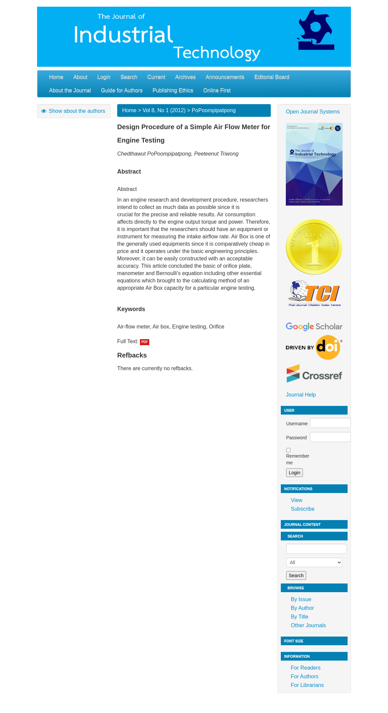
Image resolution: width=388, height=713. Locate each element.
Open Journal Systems (313, 111)
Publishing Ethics (173, 90)
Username (297, 423)
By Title (299, 617)
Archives (185, 77)
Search (129, 77)
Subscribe (303, 509)
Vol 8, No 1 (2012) (164, 110)
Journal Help (301, 395)
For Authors (305, 676)
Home (56, 77)
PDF (144, 342)
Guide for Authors (122, 90)
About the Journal (70, 90)
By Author (302, 608)
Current (156, 77)
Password (296, 437)
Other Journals (308, 625)
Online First (217, 90)
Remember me (297, 459)
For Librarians (307, 685)
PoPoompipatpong (214, 110)
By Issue (301, 599)
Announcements (225, 77)
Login (104, 77)
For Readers (306, 668)
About (80, 77)
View (296, 500)
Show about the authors (72, 111)
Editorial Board (271, 77)
